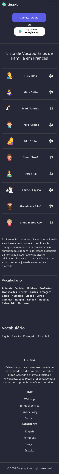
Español (29, 450)
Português (29, 336)
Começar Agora (29, 17)
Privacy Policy (29, 412)
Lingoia (10, 4)
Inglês (5, 336)
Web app (29, 399)
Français (29, 444)
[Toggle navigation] (52, 4)
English (29, 431)
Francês (16, 336)
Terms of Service (29, 405)
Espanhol (43, 336)
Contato (29, 418)
